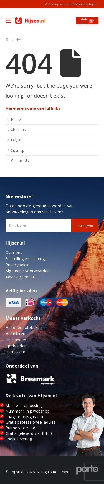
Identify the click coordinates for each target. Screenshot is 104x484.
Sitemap (17, 150)
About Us (18, 130)
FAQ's (16, 140)
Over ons (14, 252)
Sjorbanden (16, 345)
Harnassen (15, 352)
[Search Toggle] (68, 20)
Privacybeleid (18, 264)
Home (16, 119)
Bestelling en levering (25, 258)
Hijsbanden (16, 339)
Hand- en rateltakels (24, 327)
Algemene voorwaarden (28, 270)
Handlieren (15, 333)
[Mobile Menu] (10, 21)
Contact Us (20, 160)
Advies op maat (20, 277)
